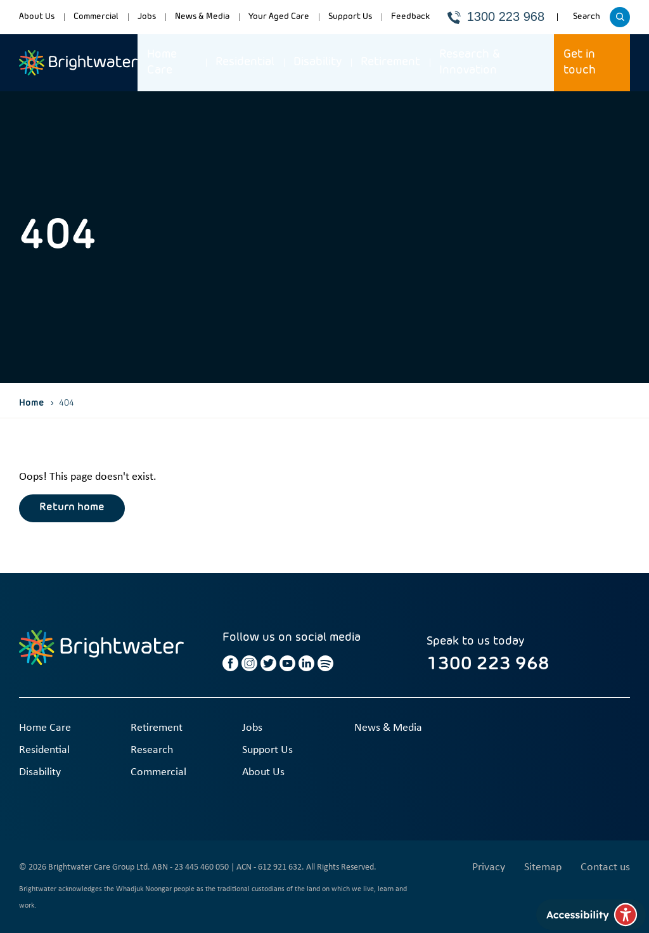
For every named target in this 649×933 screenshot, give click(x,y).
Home (31, 403)
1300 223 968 (495, 16)
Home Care (162, 62)
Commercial (96, 17)
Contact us (605, 867)
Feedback (410, 17)
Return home (72, 508)
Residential (244, 62)
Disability (317, 62)
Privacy (488, 867)
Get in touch (579, 62)
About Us (37, 17)
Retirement (390, 62)
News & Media (202, 17)
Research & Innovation (469, 62)
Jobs (147, 17)
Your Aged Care (278, 17)
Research (152, 750)
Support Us (350, 17)
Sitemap (543, 867)
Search (588, 21)
